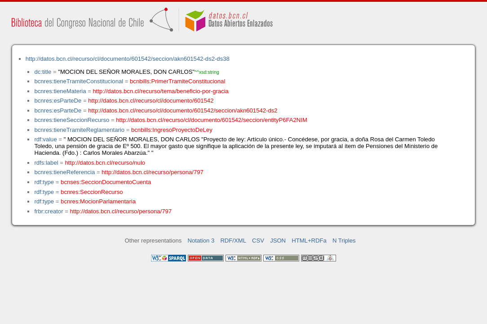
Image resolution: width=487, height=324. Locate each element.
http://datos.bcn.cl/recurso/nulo (105, 162)
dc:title (42, 71)
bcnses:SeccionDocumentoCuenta (106, 182)
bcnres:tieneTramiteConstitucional (78, 81)
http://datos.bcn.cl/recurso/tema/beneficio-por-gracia (161, 91)
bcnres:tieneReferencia (64, 172)
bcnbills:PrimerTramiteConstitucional (177, 81)
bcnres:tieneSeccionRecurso (71, 120)
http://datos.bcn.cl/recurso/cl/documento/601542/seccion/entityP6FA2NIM (211, 120)
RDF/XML (233, 240)
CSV (258, 240)
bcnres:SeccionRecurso (92, 192)
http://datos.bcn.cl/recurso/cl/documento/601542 (150, 100)
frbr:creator (48, 211)
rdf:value (45, 139)
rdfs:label (46, 162)
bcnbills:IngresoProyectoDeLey (172, 129)
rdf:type (44, 182)
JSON (278, 240)
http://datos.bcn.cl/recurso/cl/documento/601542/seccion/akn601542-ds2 (182, 110)
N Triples (344, 240)
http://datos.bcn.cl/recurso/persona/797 (153, 172)
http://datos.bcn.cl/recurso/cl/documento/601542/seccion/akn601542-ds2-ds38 (128, 58)
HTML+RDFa (309, 240)
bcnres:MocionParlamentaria (98, 201)
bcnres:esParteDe (57, 100)
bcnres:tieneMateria (60, 91)
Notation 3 (201, 240)
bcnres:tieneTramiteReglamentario (79, 129)
